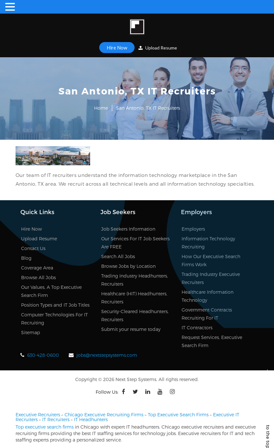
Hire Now (117, 47)
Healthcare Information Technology (207, 296)
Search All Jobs (118, 256)
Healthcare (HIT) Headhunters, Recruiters (134, 297)
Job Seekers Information (128, 229)
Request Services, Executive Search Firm (212, 341)
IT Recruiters (55, 419)
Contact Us (33, 248)
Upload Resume (157, 47)
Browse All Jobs (38, 277)
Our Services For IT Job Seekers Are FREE (135, 242)
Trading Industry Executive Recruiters (211, 278)
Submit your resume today (131, 329)
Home (101, 108)
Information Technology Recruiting (208, 242)
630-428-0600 (43, 355)
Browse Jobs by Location (128, 266)
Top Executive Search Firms (178, 414)
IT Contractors (197, 327)
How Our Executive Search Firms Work (211, 260)
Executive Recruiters (38, 414)
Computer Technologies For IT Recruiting (54, 318)
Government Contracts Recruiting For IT (207, 314)
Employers (193, 229)
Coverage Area (37, 267)
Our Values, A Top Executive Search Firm (51, 291)
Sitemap (30, 332)
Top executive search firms (45, 427)
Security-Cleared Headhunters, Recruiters (135, 315)
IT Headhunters (91, 419)
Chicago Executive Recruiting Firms (104, 414)
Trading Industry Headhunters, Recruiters (134, 280)
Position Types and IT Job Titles (55, 305)
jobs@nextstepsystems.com (107, 355)
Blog (26, 258)
